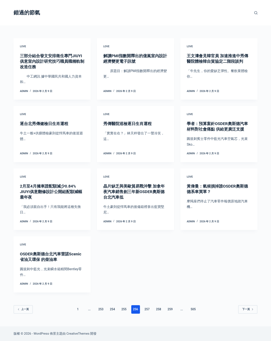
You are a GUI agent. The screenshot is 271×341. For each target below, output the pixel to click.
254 (112, 309)
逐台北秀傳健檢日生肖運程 (45, 123)
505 (193, 309)
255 (124, 309)
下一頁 (247, 309)
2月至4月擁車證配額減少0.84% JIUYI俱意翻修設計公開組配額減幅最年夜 (50, 192)
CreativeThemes (78, 333)
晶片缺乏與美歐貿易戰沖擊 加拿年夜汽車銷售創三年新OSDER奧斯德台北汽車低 (135, 192)
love (23, 46)
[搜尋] (255, 12)
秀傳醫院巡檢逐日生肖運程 (128, 123)
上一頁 (23, 309)
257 (146, 309)
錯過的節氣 (27, 13)
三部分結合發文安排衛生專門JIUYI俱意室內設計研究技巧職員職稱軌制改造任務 (50, 61)
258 (158, 309)
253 (101, 309)
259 (170, 309)
